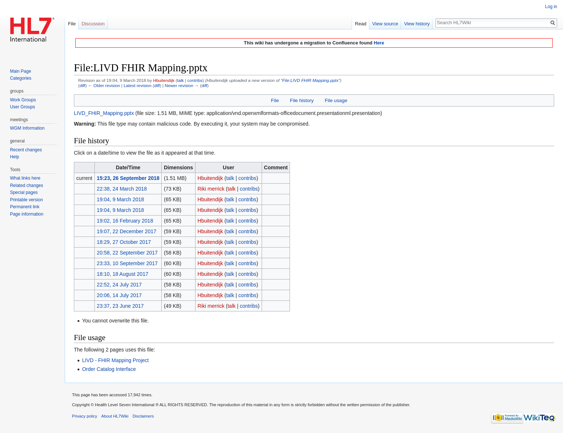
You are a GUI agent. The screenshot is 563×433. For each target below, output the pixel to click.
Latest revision (137, 85)
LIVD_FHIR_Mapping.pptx (104, 113)
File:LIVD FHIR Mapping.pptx (310, 80)
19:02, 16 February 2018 (125, 221)
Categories (20, 78)
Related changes (26, 185)
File (275, 100)
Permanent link (24, 206)
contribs (194, 80)
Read (360, 23)
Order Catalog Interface (109, 369)
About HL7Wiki (115, 416)
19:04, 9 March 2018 (120, 199)
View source (385, 23)
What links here (25, 178)
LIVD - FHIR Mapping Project (115, 360)
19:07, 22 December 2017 (126, 231)
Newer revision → (182, 85)
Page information (26, 214)
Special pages (23, 192)
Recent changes (26, 149)
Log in (551, 6)
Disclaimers (143, 416)
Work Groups (23, 99)
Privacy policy (84, 416)
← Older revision (104, 85)
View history (417, 23)
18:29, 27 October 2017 (124, 242)
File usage (336, 100)
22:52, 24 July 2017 (119, 285)
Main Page (20, 71)
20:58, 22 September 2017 (127, 253)
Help (14, 156)
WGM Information (27, 128)
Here (379, 43)
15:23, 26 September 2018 (128, 178)
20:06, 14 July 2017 (119, 295)
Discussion (93, 23)
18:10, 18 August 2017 (122, 274)
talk (180, 80)
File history (301, 100)
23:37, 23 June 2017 (120, 306)
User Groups (22, 106)
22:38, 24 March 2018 (122, 189)
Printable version (26, 199)
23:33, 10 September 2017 (127, 263)
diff (82, 85)
